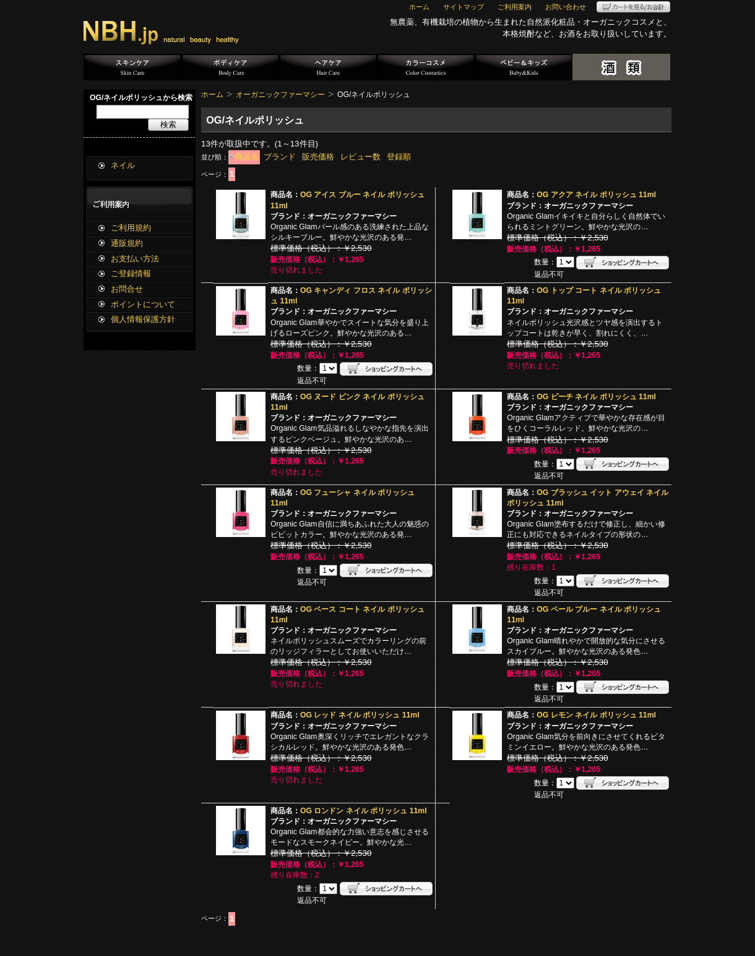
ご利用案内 (515, 7)
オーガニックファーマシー (280, 94)
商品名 (247, 156)
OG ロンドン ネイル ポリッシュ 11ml (363, 810)
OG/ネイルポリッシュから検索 (141, 97)
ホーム (419, 7)
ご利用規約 (131, 227)
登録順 (399, 156)
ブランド (280, 156)
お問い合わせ (565, 7)
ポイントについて (143, 304)
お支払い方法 (135, 258)
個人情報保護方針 (143, 319)
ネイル (123, 165)
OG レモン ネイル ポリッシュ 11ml (596, 715)
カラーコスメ (426, 67)
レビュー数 (360, 156)
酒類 (621, 67)
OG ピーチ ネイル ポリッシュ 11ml (596, 396)
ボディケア (230, 67)
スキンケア (132, 67)
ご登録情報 (131, 273)
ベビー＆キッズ (523, 67)
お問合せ (127, 289)
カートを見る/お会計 (633, 6)
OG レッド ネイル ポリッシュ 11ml (360, 715)
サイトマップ (463, 7)
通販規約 (127, 243)
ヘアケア (328, 67)
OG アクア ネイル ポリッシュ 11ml (596, 194)
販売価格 (318, 156)
